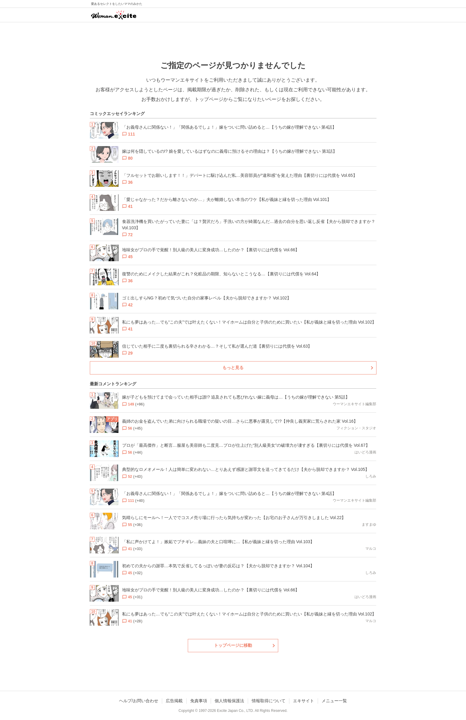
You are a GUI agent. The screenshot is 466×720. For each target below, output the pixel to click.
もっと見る (233, 367)
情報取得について (268, 700)
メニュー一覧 (334, 700)
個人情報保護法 (229, 700)
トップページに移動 (233, 645)
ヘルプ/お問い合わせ (138, 700)
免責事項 (198, 700)
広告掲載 (174, 700)
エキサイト (303, 700)
